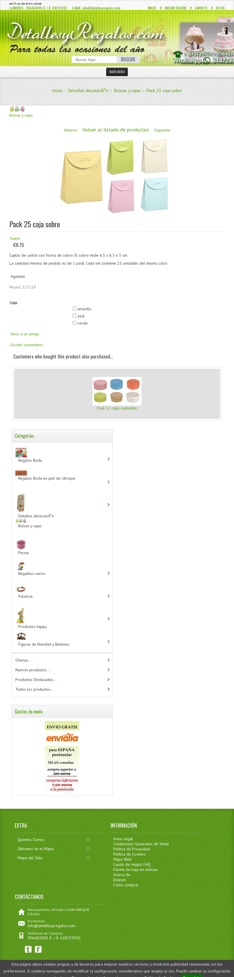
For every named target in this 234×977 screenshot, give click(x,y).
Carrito (201, 7)
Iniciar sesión (175, 7)
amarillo (84, 308)
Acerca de (121, 874)
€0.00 (220, 7)
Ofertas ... (23, 660)
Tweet (14, 238)
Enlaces (119, 879)
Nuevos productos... (32, 669)
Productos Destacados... (35, 679)
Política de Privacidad (131, 849)
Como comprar (126, 884)
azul (81, 316)
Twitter (28, 949)
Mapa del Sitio (30, 857)
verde (82, 323)
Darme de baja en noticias (135, 869)
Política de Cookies (129, 854)
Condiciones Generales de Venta (141, 843)
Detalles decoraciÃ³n (88, 90)
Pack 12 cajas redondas (117, 408)
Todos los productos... (34, 689)
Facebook (38, 949)
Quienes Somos (31, 839)
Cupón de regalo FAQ (132, 864)
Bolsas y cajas (127, 90)
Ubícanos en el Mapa (36, 848)
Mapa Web (122, 859)
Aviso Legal (123, 838)
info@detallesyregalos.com (51, 925)
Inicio (152, 7)
